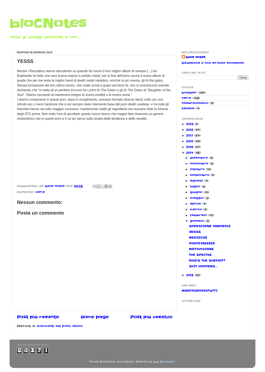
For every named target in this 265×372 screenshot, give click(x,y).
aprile (196, 204)
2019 (190, 124)
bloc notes (195, 57)
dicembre (199, 158)
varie (40, 192)
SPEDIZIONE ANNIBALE (210, 226)
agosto (197, 181)
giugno (197, 192)
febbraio (199, 215)
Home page (95, 317)
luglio (195, 186)
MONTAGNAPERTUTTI (199, 291)
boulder (189, 93)
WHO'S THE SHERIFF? (207, 260)
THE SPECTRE (200, 255)
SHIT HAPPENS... (203, 266)
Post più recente (38, 317)
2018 (190, 130)
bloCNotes (48, 23)
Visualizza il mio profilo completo (213, 63)
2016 (190, 141)
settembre (200, 175)
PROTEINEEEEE (202, 243)
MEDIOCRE (198, 237)
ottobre (198, 169)
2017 (190, 135)
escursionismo (195, 103)
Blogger (167, 362)
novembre (200, 164)
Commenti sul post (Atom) (60, 326)
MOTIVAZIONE (201, 249)
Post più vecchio (151, 317)
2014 (190, 153)
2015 (190, 147)
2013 (190, 275)
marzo (196, 209)
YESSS (195, 232)
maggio (197, 198)
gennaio (197, 221)
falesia (188, 108)
